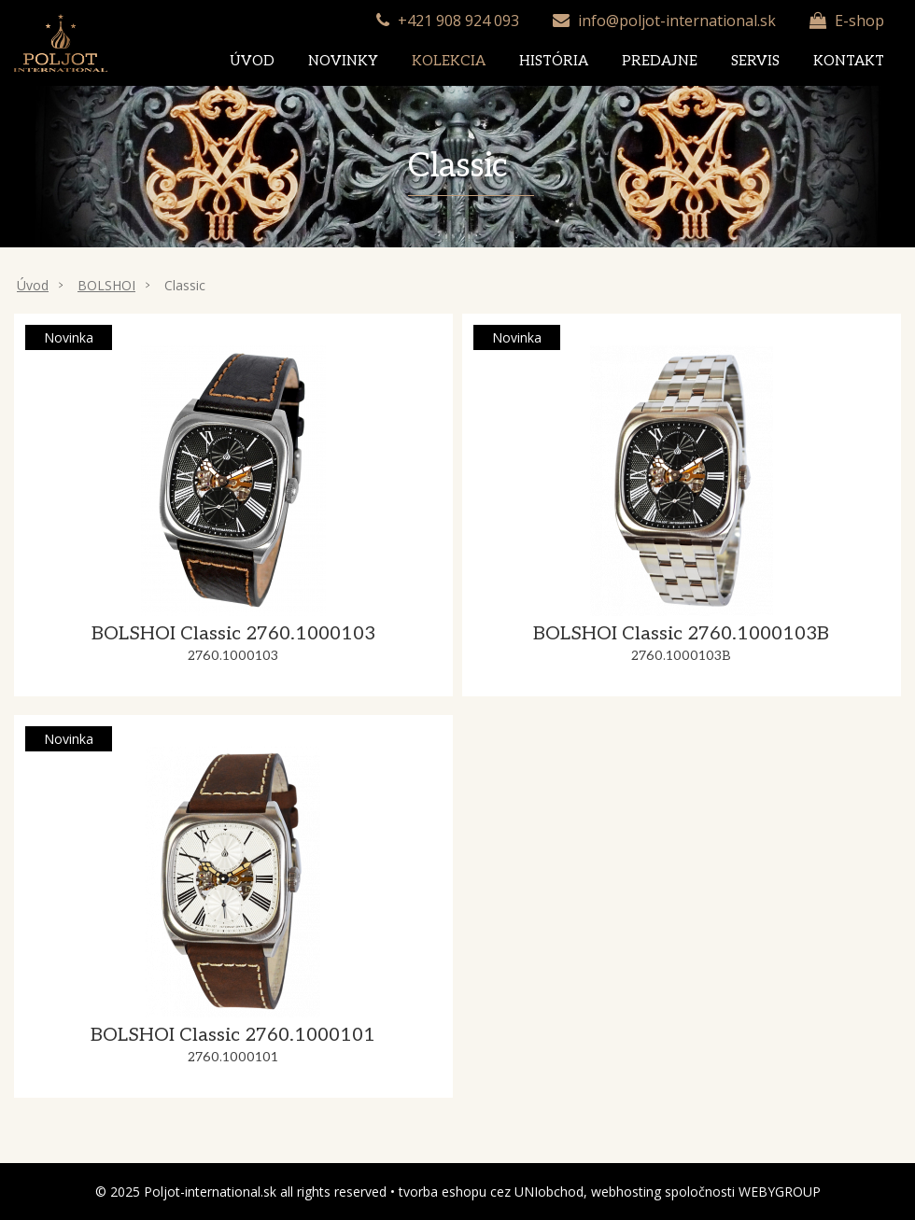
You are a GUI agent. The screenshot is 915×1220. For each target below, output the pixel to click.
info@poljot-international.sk (677, 20)
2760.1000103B (681, 656)
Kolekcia (449, 60)
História (553, 60)
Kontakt (848, 60)
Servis (755, 60)
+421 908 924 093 (458, 20)
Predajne (659, 60)
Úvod (252, 60)
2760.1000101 (233, 1057)
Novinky (343, 60)
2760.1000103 (233, 656)
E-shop (859, 20)
